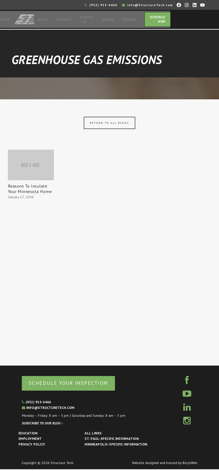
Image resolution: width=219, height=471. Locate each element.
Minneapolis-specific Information (116, 446)
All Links (93, 435)
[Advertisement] (31, 282)
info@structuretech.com (48, 409)
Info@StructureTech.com (147, 5)
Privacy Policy (32, 446)
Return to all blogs (109, 124)
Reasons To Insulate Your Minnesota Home (30, 190)
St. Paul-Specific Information (112, 440)
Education (28, 435)
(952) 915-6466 (101, 5)
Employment (30, 440)
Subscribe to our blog (42, 425)
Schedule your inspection (73, 384)
